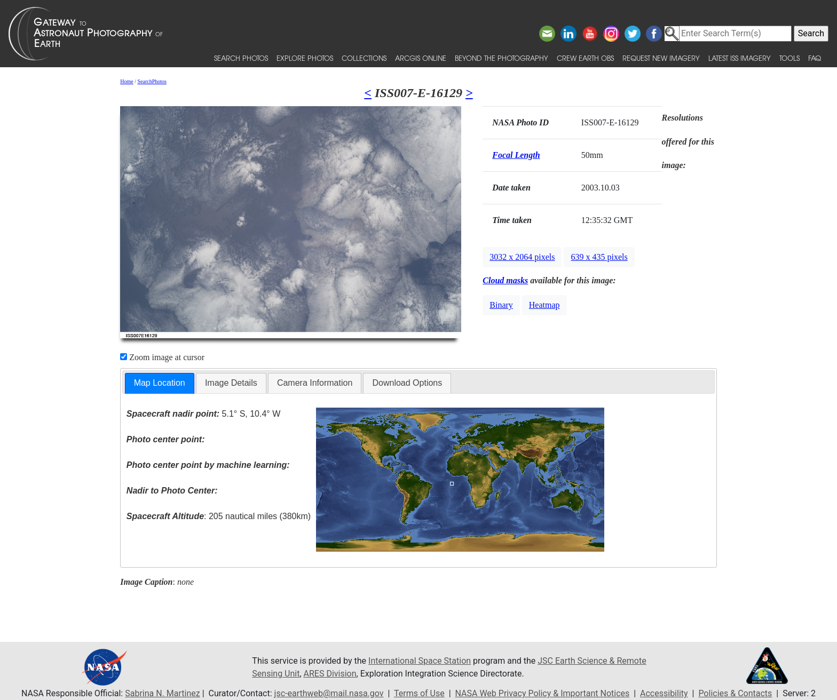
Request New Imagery (661, 58)
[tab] (159, 383)
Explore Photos (305, 58)
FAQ (814, 58)
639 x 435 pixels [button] (599, 256)
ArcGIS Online (420, 58)
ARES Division (330, 674)
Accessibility (664, 693)
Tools (789, 58)
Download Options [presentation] (407, 382)
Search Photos (241, 58)
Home (126, 81)
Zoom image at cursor (162, 357)
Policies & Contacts (735, 693)
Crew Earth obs (585, 58)
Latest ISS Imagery (739, 58)
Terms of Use (419, 693)
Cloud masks (505, 280)
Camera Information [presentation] (314, 382)
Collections (364, 58)
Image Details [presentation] (231, 382)
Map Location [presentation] (159, 382)
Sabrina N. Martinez (162, 693)
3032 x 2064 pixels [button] (522, 256)
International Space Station (419, 661)
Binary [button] (501, 304)
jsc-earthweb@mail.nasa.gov (329, 693)
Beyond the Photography (501, 58)
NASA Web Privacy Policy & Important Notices (542, 693)
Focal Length (516, 155)
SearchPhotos (152, 81)
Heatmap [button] (544, 304)
